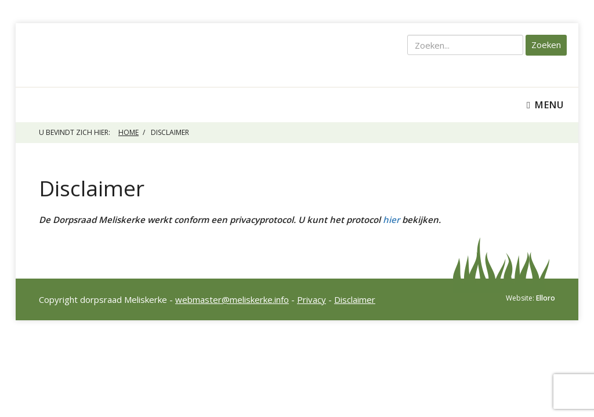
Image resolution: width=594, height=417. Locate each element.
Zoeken (546, 44)
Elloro (545, 298)
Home (128, 132)
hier (391, 219)
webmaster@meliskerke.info (232, 299)
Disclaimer (354, 299)
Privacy (311, 299)
